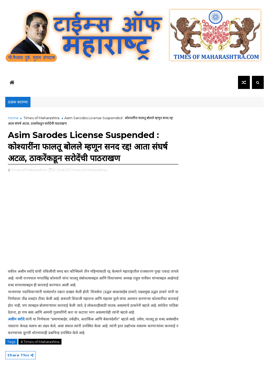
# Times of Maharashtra (39, 342)
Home (13, 118)
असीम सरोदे (16, 319)
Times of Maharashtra (41, 118)
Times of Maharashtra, (89, 170)
